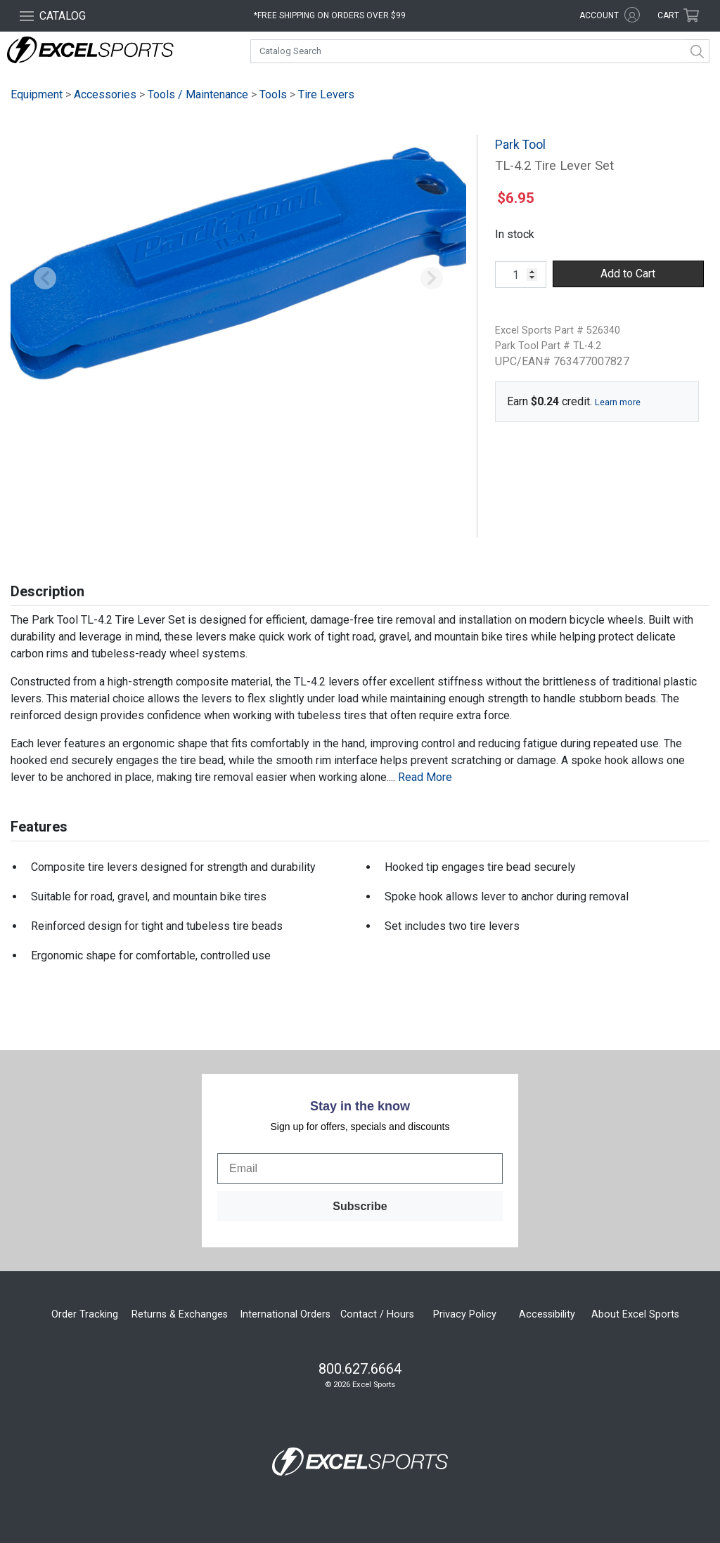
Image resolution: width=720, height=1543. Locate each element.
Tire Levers (326, 94)
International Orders (285, 1314)
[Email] (360, 1168)
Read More (425, 777)
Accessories (105, 94)
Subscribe (360, 1206)
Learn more (618, 402)
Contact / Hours (377, 1314)
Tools (273, 94)
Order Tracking (84, 1314)
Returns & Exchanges (179, 1314)
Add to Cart (627, 273)
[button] (45, 279)
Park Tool (520, 145)
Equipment (37, 94)
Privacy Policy (464, 1314)
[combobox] (479, 51)
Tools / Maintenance (198, 94)
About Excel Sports (635, 1314)
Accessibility (547, 1314)
